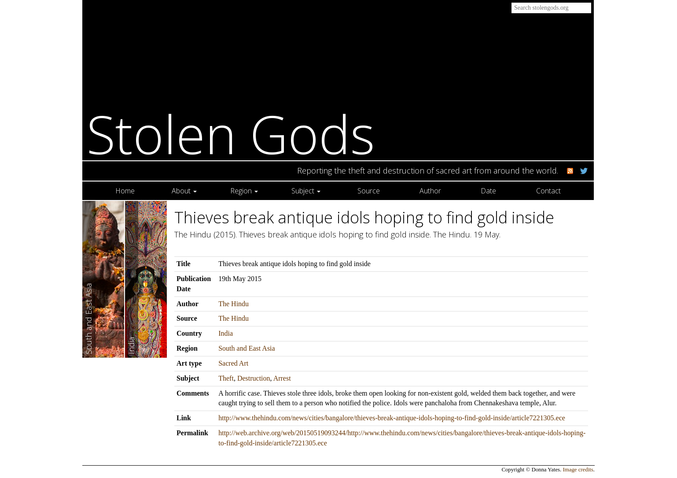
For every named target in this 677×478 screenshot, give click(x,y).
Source (368, 191)
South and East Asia (246, 348)
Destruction (253, 378)
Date (488, 191)
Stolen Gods (231, 134)
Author (430, 191)
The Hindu (233, 304)
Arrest (282, 378)
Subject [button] (305, 191)
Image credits (578, 470)
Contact (548, 191)
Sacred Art (233, 363)
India (225, 333)
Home (125, 191)
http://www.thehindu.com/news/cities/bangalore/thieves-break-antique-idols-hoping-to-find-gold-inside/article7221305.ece (391, 418)
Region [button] (244, 191)
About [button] (184, 191)
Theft (226, 378)
